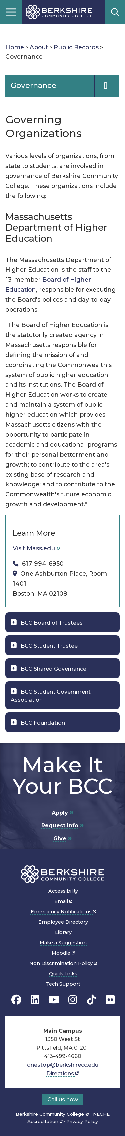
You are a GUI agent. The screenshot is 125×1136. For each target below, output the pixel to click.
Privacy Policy (82, 1121)
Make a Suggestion (63, 943)
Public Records (76, 47)
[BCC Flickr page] (110, 999)
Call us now (62, 1099)
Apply (60, 813)
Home (14, 47)
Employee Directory (63, 922)
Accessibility (63, 891)
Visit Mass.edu (34, 548)
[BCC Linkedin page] (35, 999)
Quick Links (63, 974)
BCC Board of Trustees (51, 623)
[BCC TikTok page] (91, 999)
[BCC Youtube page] (54, 999)
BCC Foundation (42, 723)
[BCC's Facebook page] (16, 999)
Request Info (59, 825)
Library (63, 932)
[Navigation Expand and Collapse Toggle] (106, 86)
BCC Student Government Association (51, 696)
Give (59, 838)
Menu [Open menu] (11, 12)
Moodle (63, 953)
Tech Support (63, 984)
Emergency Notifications (63, 912)
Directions (62, 1073)
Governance (33, 85)
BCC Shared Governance (52, 669)
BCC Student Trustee (48, 646)
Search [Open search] (115, 12)
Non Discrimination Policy (63, 963)
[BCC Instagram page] (72, 999)
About (39, 47)
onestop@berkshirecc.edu (62, 1065)
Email (63, 901)
